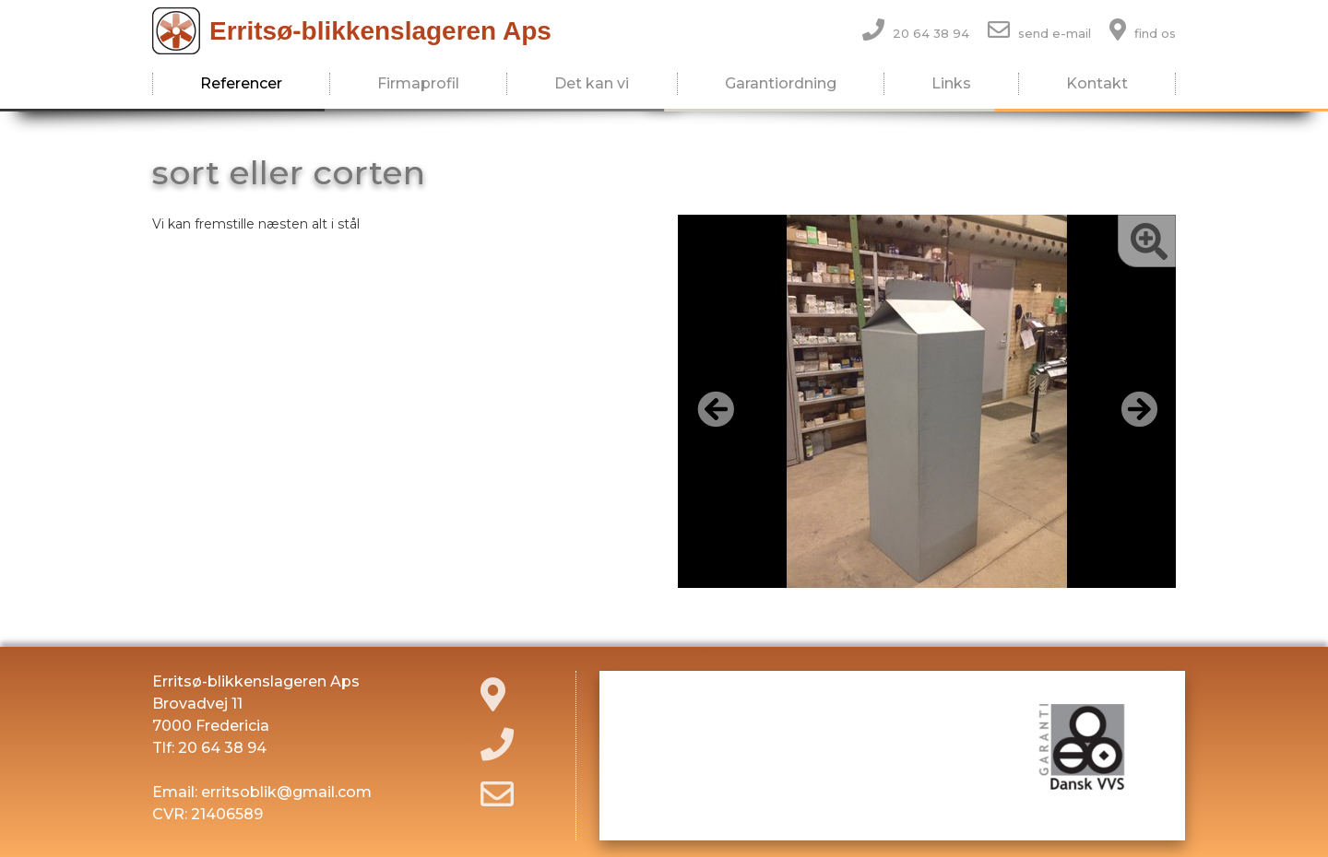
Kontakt (1097, 83)
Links (951, 83)
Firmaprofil (418, 83)
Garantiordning (780, 83)
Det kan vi (591, 83)
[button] (715, 409)
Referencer (241, 83)
